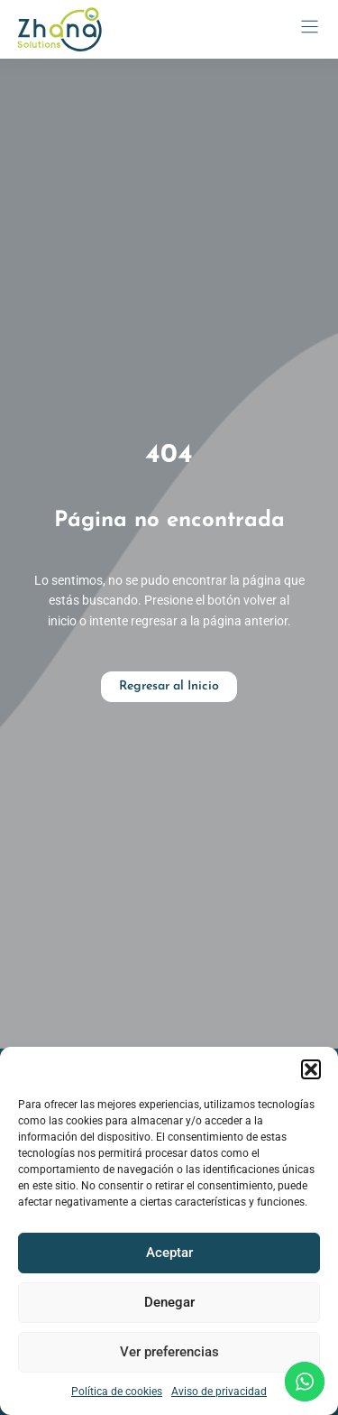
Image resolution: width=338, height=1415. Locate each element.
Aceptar (169, 1252)
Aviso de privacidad (219, 1391)
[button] (311, 1069)
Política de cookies (116, 1391)
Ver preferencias (169, 1352)
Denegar (169, 1302)
